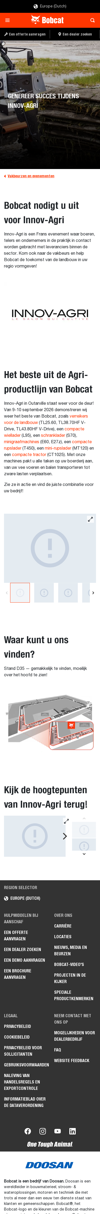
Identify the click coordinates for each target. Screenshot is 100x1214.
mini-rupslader (58, 448)
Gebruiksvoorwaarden (25, 1064)
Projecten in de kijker (70, 978)
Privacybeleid (17, 1026)
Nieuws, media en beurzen (70, 950)
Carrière (62, 926)
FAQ (57, 1049)
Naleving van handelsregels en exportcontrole (22, 1082)
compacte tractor (29, 455)
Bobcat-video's (69, 964)
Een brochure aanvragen (17, 974)
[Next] (93, 593)
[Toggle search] (91, 20)
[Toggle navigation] (9, 20)
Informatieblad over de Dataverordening (25, 1102)
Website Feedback (71, 1060)
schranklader (53, 436)
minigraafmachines (21, 442)
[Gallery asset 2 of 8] (44, 593)
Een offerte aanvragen (16, 935)
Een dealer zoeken (22, 949)
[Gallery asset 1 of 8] (50, 548)
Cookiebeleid (17, 1037)
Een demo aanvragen (24, 960)
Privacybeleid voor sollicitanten (23, 1051)
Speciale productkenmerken (73, 995)
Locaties (62, 936)
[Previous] (7, 593)
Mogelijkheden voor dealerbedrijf (74, 1036)
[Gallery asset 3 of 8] (68, 593)
